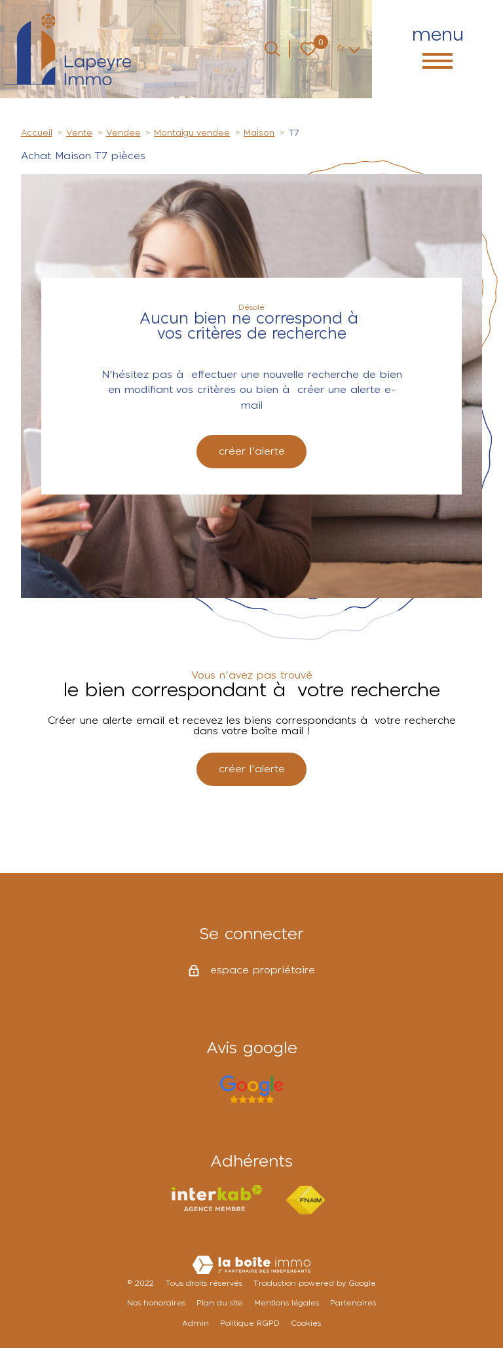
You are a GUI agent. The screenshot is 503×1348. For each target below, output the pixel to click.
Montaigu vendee (192, 133)
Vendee (123, 133)
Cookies (306, 1323)
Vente (79, 133)
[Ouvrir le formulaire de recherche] (272, 49)
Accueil (36, 133)
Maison (259, 133)
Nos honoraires (156, 1303)
